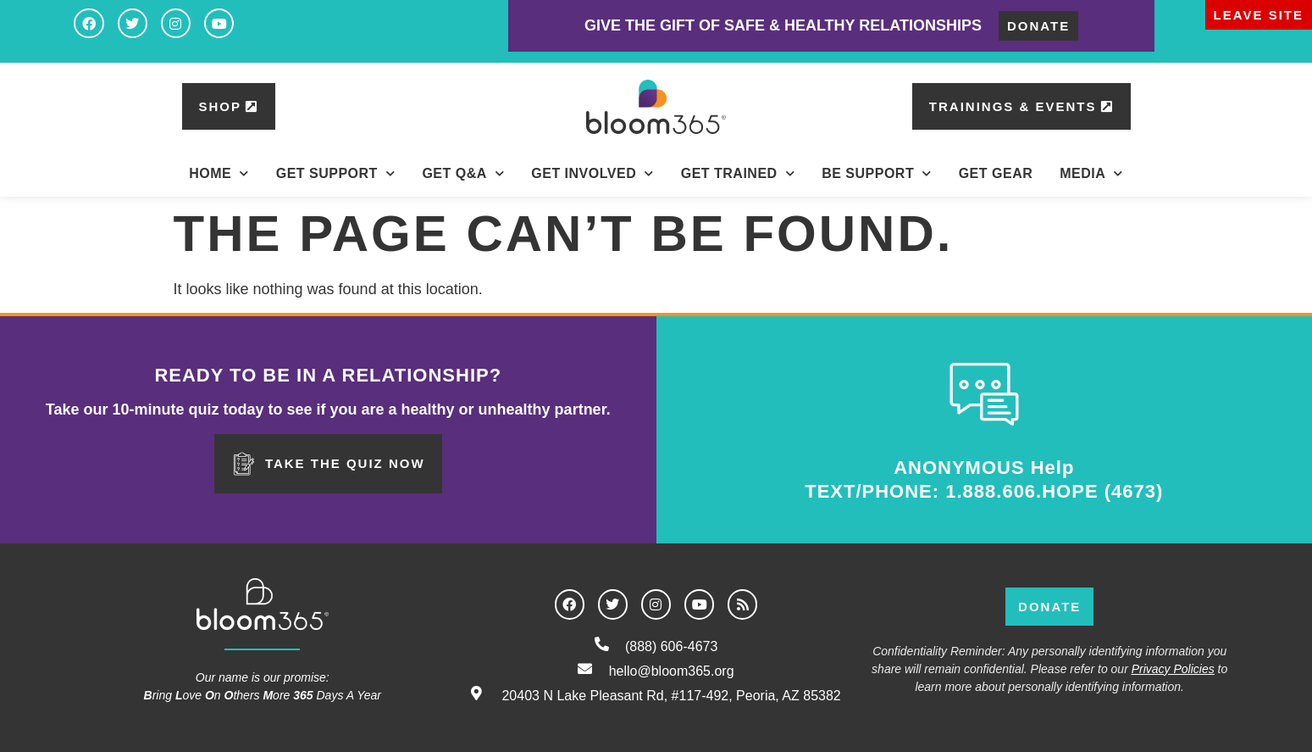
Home (219, 173)
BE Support (877, 173)
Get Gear (996, 173)
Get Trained (737, 173)
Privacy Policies (1173, 669)
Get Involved (592, 173)
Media (1091, 173)
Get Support (336, 173)
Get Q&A (463, 173)
